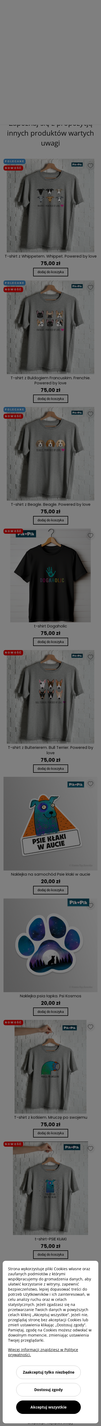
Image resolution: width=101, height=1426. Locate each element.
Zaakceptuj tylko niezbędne (48, 1372)
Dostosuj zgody (48, 1389)
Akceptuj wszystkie (48, 1407)
